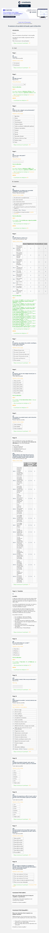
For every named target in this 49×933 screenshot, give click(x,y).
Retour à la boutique (24, 5)
